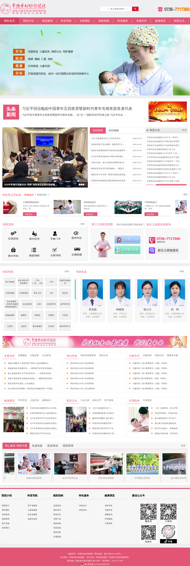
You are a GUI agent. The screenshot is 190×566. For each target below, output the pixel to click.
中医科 (65, 315)
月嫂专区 (134, 355)
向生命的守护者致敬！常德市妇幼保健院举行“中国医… (31, 388)
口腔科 (10, 326)
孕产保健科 (10, 282)
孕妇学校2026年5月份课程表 (82, 363)
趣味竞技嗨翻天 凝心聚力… (104, 418)
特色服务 (122, 20)
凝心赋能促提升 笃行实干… (166, 418)
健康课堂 (160, 20)
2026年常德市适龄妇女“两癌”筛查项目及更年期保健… (30, 184)
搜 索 (135, 9)
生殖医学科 (51, 304)
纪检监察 (34, 355)
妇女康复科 (27, 304)
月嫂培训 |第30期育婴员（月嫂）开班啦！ (150, 378)
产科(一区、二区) (37, 281)
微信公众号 (138, 495)
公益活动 (34, 400)
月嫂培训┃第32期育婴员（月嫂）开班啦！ (151, 368)
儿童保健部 (32, 510)
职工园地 (108, 400)
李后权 (94, 309)
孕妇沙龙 (103, 355)
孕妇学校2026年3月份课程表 (82, 373)
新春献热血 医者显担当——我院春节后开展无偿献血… (31, 368)
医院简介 (6, 505)
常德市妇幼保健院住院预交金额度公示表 (164, 169)
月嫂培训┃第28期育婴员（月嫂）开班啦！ (151, 388)
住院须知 (57, 528)
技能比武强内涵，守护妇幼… (167, 433)
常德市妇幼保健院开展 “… (103, 423)
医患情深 (52, 445)
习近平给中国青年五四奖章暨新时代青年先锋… (49, 115)
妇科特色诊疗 (91, 202)
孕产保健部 (32, 505)
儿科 (51, 293)
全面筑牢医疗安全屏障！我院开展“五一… (108, 144)
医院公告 (155, 130)
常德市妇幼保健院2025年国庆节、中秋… (164, 161)
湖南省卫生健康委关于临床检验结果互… (164, 145)
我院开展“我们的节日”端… (103, 428)
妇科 (39, 304)
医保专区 (57, 514)
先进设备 (37, 445)
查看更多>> (31, 214)
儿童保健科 (10, 293)
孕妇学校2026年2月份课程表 (82, 378)
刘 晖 (176, 309)
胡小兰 (149, 309)
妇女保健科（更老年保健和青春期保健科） (11, 304)
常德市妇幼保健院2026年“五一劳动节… (163, 137)
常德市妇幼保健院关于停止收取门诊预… (164, 181)
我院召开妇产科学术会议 (40, 433)
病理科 (51, 315)
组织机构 (6, 514)
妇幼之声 (96, 400)
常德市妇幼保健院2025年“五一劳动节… (163, 173)
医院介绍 (28, 20)
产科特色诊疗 (152, 202)
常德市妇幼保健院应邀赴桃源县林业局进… (109, 180)
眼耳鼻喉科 (37, 326)
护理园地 (134, 400)
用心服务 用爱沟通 (16, 445)
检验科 (37, 315)
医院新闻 (98, 130)
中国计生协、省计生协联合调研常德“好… (108, 162)
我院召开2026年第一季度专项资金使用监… (109, 174)
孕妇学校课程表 (88, 355)
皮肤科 (24, 326)
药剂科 (51, 326)
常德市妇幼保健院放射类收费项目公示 (163, 165)
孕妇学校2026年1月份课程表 (82, 383)
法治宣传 (46, 355)
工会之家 (84, 400)
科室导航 (66, 20)
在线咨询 (57, 505)
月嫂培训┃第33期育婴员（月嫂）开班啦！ (151, 363)
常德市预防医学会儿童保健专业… (44, 413)
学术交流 (22, 400)
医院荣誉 (68, 445)
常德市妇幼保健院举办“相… (104, 433)
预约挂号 (57, 510)
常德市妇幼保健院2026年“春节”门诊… (163, 153)
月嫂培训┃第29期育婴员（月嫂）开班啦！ (151, 383)
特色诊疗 (29, 195)
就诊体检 (57, 523)
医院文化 (179, 20)
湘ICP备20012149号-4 (113, 554)
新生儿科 (37, 293)
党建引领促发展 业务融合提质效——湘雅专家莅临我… (31, 378)
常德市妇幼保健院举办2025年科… (44, 408)
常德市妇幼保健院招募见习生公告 (161, 149)
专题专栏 (141, 20)
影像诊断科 (10, 315)
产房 (51, 282)
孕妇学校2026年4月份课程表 (82, 368)
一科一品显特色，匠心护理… (167, 408)
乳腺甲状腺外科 (65, 281)
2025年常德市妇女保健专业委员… (44, 423)
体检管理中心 (65, 326)
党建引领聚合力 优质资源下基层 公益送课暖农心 (28, 363)
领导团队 (6, 510)
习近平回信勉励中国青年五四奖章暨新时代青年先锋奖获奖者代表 (77, 109)
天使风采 (147, 400)
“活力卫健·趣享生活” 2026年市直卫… (106, 138)
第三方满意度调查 (102, 224)
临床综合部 (32, 519)
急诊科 (65, 293)
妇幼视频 (114, 130)
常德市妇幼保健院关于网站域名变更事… (164, 141)
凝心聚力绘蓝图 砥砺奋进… (166, 423)
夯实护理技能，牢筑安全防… (167, 413)
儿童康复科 (23, 293)
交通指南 (57, 537)
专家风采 (81, 271)
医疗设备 (6, 523)
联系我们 (6, 528)
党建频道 (22, 355)
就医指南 (103, 20)
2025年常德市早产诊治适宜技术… (44, 418)
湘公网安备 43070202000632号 (96, 564)
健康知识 (46, 400)
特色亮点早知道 (11, 194)
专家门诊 (57, 519)
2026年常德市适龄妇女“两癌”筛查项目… (108, 156)
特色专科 (42, 195)
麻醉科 (24, 315)
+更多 (184, 130)
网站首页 (9, 20)
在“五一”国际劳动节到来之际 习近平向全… (101, 115)
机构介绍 (159, 355)
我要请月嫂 (172, 355)
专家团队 (85, 20)
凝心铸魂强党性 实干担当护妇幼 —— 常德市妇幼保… (30, 373)
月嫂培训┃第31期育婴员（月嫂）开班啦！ (151, 373)
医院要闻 (47, 20)
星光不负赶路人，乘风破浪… (167, 428)
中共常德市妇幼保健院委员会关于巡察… (164, 157)
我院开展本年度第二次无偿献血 (21, 383)
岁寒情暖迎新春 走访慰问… (104, 413)
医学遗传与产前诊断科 (23, 281)
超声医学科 (65, 304)
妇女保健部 (32, 514)
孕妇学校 (71, 355)
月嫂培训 (147, 355)
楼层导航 (57, 532)
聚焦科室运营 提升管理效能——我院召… (108, 168)
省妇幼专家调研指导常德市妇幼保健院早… (109, 150)
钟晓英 (122, 309)
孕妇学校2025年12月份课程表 (82, 388)
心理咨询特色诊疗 (33, 202)
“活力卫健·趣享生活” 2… (102, 408)
